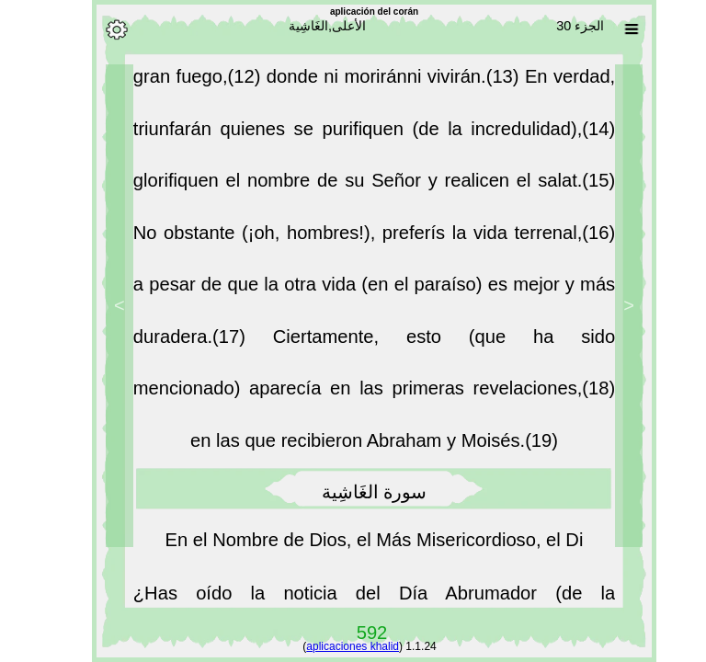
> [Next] (98, 305)
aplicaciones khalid (331, 646)
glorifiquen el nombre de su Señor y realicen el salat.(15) (353, 186)
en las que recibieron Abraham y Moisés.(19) (353, 446)
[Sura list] (610, 29)
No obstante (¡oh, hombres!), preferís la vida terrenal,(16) (353, 238)
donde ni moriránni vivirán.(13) (374, 82)
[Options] (96, 29)
